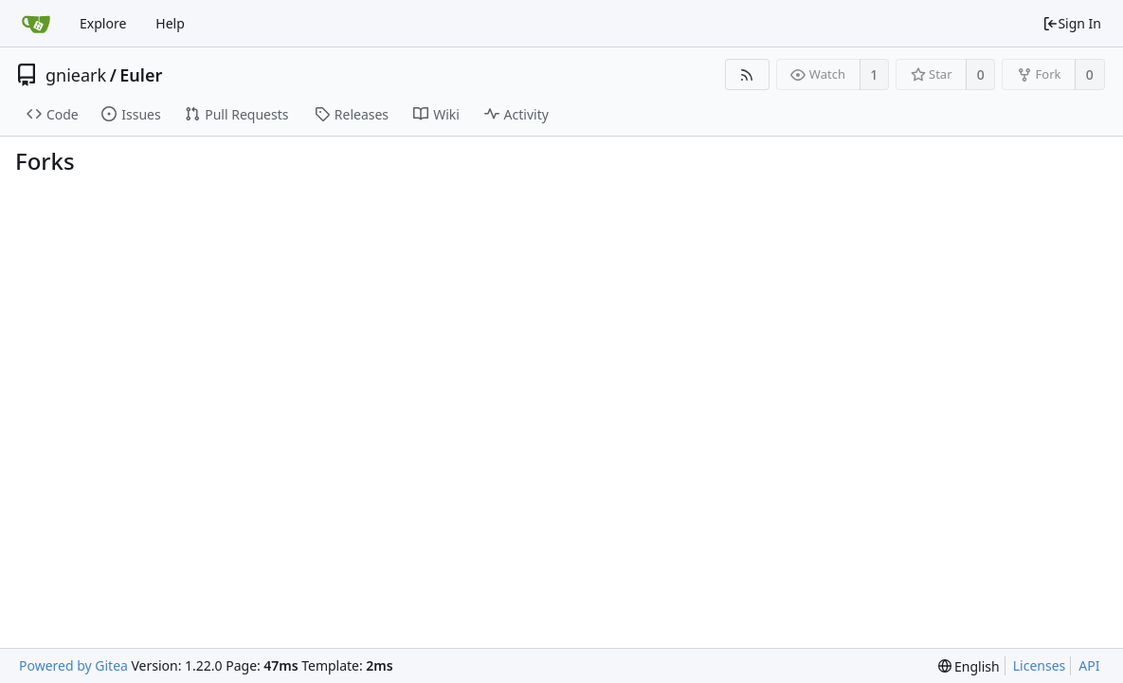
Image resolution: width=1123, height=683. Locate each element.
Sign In (1071, 23)
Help (170, 23)
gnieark (75, 74)
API (1088, 665)
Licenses (1039, 665)
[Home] (36, 24)
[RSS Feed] (747, 74)
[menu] (969, 666)
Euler (140, 74)
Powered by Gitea (73, 665)
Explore (103, 23)
